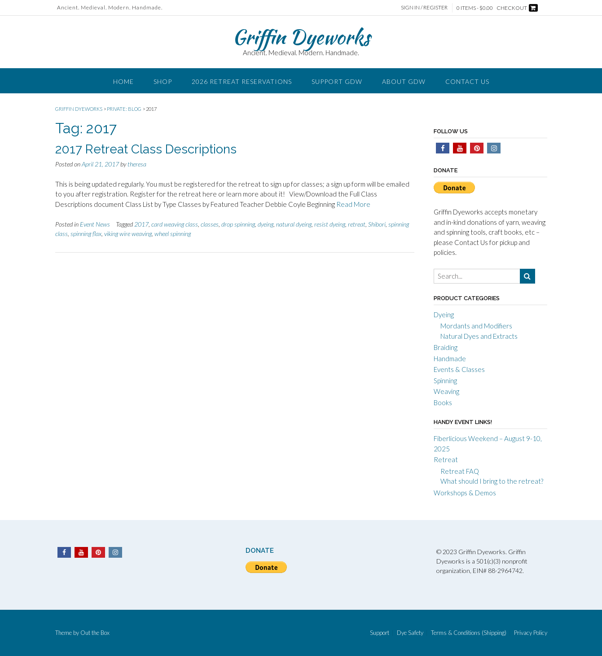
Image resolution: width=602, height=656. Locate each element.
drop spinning (238, 224)
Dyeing (444, 315)
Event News (95, 224)
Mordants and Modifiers (476, 326)
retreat (356, 224)
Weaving (446, 391)
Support (379, 633)
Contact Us (467, 81)
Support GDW (337, 81)
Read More (353, 204)
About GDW (404, 81)
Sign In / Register (424, 7)
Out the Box (95, 632)
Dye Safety (410, 633)
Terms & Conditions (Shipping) (468, 633)
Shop (163, 81)
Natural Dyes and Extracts (479, 336)
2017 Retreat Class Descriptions (146, 149)
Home (123, 81)
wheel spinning (172, 233)
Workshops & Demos (465, 493)
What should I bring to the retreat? (491, 481)
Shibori (377, 224)
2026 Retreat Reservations (242, 81)
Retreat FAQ (459, 471)
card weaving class (174, 224)
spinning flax (85, 233)
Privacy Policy (530, 633)
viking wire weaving (128, 233)
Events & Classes (459, 369)
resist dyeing (329, 224)
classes (210, 224)
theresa (136, 164)
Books (443, 402)
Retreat (446, 459)
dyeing (265, 224)
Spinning (445, 380)
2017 (141, 224)
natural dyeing (294, 224)
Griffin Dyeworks (301, 37)
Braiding (445, 347)
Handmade (450, 358)
